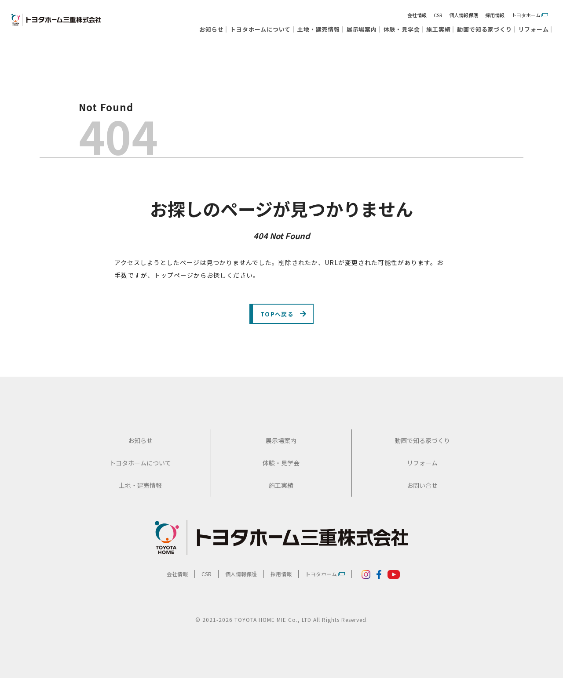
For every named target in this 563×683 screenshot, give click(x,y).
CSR (438, 14)
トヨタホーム (530, 14)
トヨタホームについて (260, 29)
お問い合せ (422, 490)
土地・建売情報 (318, 29)
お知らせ (211, 29)
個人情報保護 (463, 14)
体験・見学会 (402, 29)
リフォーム (534, 29)
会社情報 (417, 14)
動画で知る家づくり (484, 29)
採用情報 (495, 14)
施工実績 (438, 29)
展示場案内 (362, 29)
